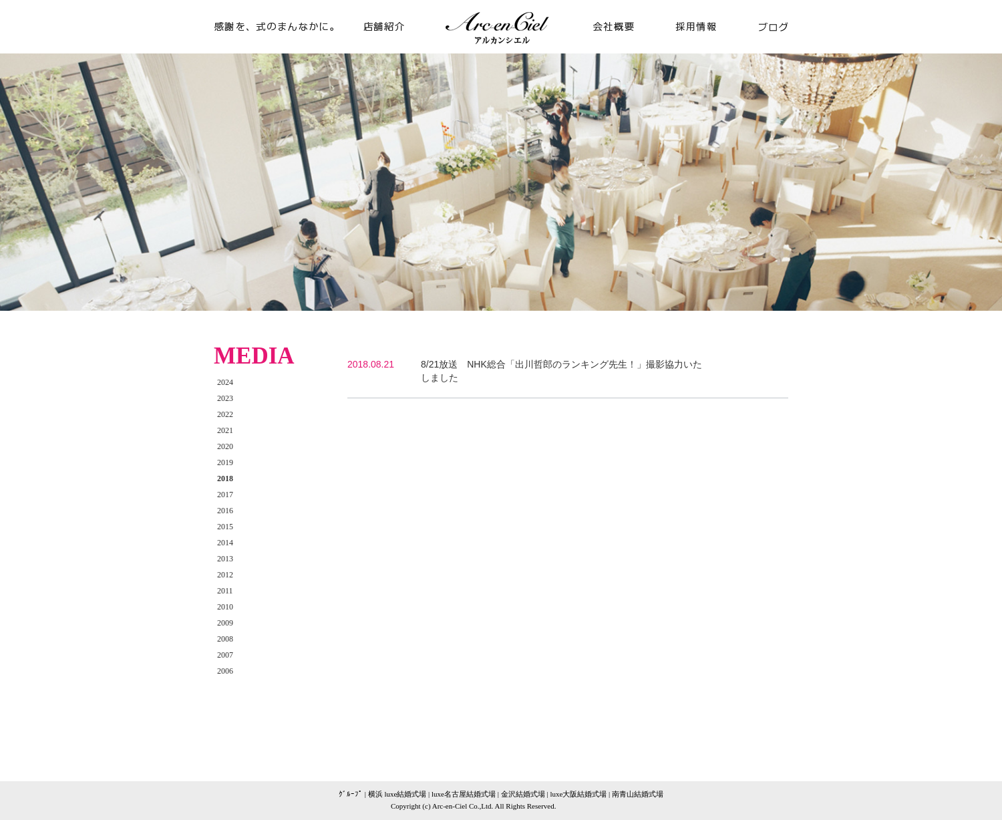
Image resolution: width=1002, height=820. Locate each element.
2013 (225, 558)
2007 (225, 655)
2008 (225, 639)
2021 (225, 430)
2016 (225, 510)
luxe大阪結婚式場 (578, 794)
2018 (225, 478)
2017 (225, 494)
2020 (225, 446)
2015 (225, 526)
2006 (225, 671)
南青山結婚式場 (637, 794)
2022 (225, 414)
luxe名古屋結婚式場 (464, 794)
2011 (225, 590)
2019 (225, 462)
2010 (225, 606)
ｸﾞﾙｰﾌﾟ (351, 794)
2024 (225, 382)
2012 (225, 574)
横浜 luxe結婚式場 (397, 794)
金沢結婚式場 (523, 794)
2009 (225, 623)
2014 (225, 542)
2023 (225, 398)
